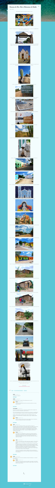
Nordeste (25, 390)
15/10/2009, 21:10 (17, 394)
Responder (15, 406)
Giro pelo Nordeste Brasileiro (18, 390)
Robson (17, 401)
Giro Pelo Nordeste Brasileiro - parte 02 (24, 386)
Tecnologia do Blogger (27, 483)
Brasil (12, 390)
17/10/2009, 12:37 (20, 408)
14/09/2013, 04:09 (17, 456)
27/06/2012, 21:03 (17, 424)
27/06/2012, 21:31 (20, 432)
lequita (14, 394)
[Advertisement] (44, 17)
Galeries (30, 485)
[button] (38, 6)
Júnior (14, 424)
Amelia (14, 456)
